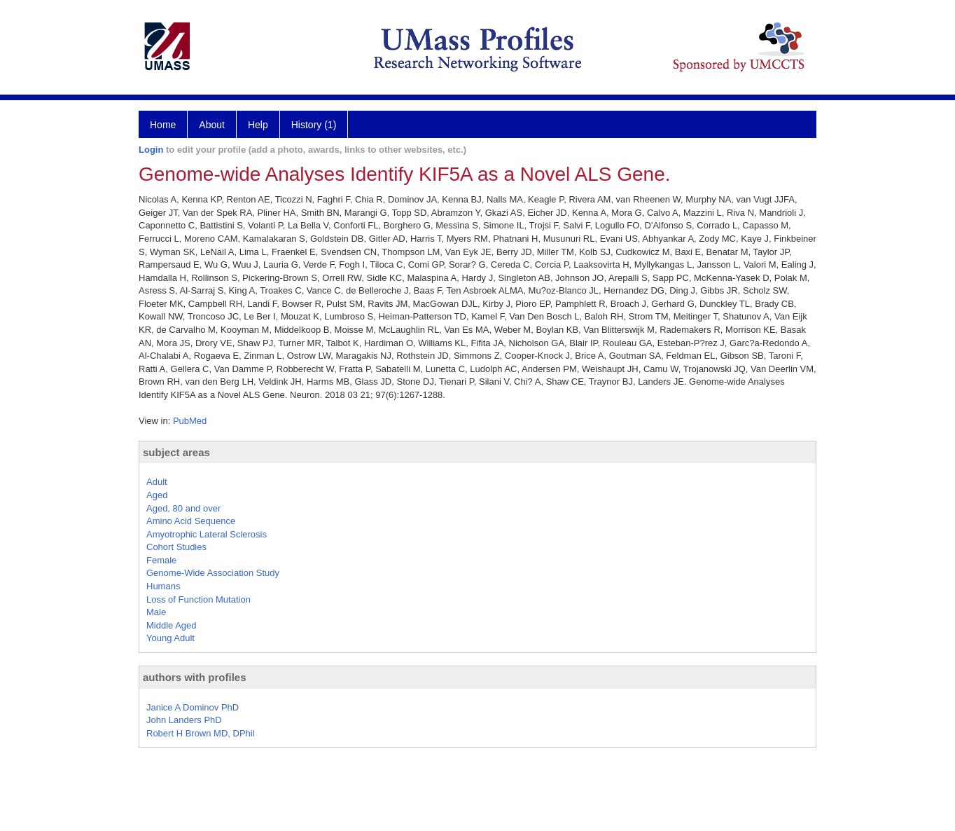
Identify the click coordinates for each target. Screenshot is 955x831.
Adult (156, 481)
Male (156, 612)
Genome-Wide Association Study (212, 573)
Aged (156, 495)
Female (161, 560)
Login (151, 149)
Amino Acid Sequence (190, 521)
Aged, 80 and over (183, 508)
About (212, 124)
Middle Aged (171, 625)
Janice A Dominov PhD (192, 707)
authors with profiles (194, 677)
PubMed (190, 421)
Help (258, 124)
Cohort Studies (176, 547)
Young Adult (170, 638)
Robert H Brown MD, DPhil (200, 733)
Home (163, 124)
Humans (163, 586)
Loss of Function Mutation (198, 599)
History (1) (314, 124)
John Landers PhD (184, 720)
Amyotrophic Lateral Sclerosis (206, 534)
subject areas (176, 452)
